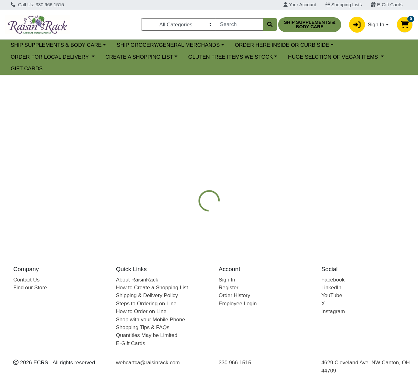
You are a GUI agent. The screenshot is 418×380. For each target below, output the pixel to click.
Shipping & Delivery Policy (147, 295)
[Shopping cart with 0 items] (405, 25)
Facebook (333, 280)
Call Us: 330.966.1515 (37, 4)
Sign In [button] (366, 25)
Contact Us (26, 280)
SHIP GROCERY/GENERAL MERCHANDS (222, 45)
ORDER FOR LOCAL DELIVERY (50, 57)
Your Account (299, 4)
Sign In (227, 280)
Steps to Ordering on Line (146, 304)
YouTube (331, 295)
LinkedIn (331, 288)
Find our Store (30, 288)
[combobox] (239, 24)
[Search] (239, 24)
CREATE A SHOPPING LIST (139, 57)
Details (192, 167)
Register (228, 288)
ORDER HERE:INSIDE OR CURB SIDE (336, 45)
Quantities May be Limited (146, 335)
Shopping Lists (343, 4)
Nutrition (220, 167)
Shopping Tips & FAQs (142, 327)
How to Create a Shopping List (152, 288)
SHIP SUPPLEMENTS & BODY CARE (110, 45)
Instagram (333, 311)
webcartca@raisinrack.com (148, 363)
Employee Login (238, 304)
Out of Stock (354, 131)
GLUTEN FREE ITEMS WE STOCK (230, 57)
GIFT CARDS (27, 69)
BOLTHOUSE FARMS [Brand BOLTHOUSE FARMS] (264, 206)
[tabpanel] (296, 209)
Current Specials (30, 45)
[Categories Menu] (178, 24)
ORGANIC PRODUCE (305, 167)
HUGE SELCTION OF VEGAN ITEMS (333, 57)
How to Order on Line (141, 311)
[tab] (192, 167)
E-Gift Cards (387, 4)
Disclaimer (351, 167)
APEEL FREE (256, 167)
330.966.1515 (235, 363)
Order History (234, 295)
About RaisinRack (137, 280)
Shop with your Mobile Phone (150, 320)
